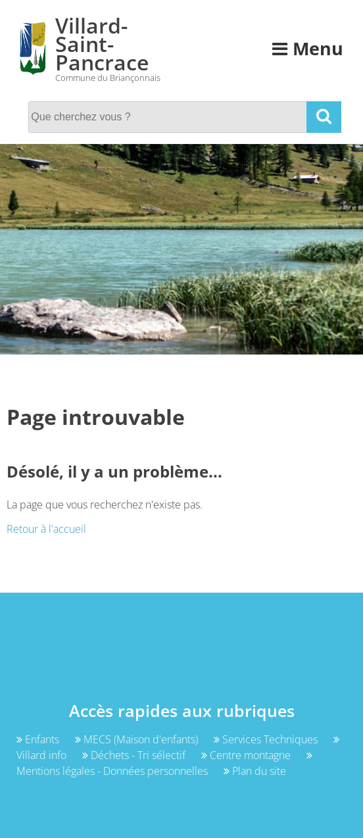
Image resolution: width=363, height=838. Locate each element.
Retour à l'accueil (46, 529)
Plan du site (255, 771)
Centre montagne (247, 755)
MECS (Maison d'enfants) (138, 739)
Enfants (39, 739)
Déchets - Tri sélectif (135, 755)
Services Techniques (267, 739)
